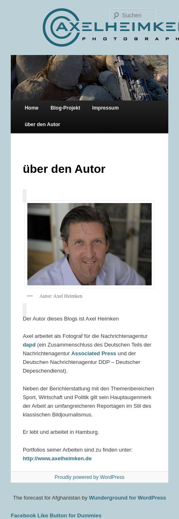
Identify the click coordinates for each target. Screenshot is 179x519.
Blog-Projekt (65, 108)
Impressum (105, 108)
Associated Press (93, 353)
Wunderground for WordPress (127, 498)
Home (32, 108)
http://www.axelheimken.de (57, 458)
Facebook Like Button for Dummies (56, 515)
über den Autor (42, 124)
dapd (29, 345)
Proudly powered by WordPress (90, 477)
